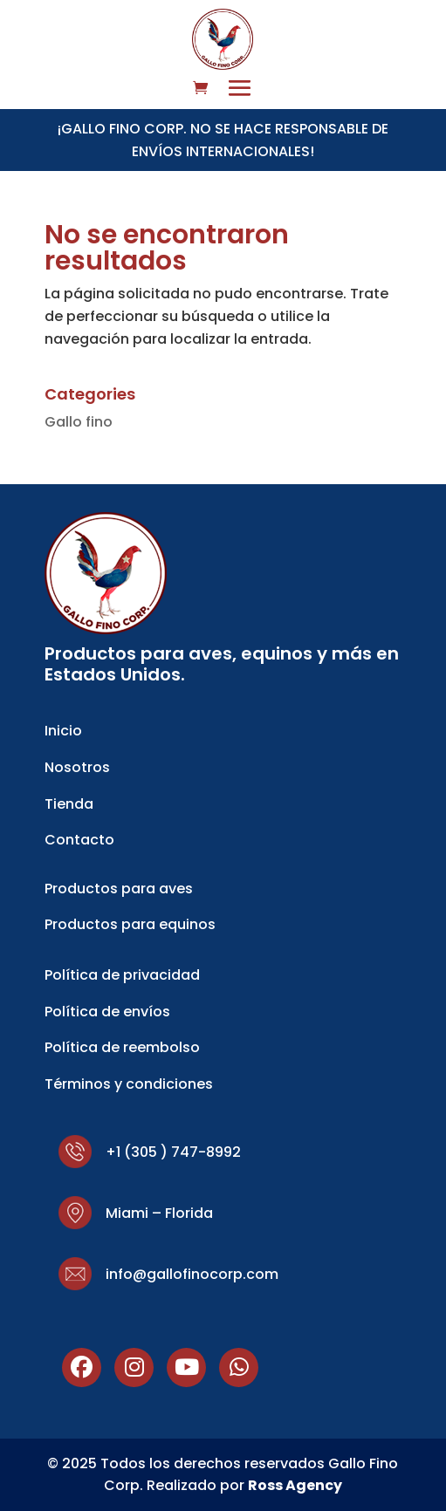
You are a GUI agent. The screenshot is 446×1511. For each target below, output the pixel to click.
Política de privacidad (122, 975)
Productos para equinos (130, 924)
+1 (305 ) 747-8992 (173, 1152)
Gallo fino (79, 422)
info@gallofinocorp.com (192, 1274)
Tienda (69, 804)
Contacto (79, 840)
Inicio (63, 731)
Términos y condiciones (129, 1084)
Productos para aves (119, 889)
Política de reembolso (122, 1047)
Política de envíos (107, 1012)
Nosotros (77, 767)
